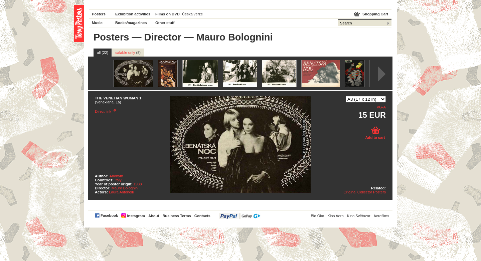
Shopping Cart (375, 14)
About (153, 216)
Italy (118, 180)
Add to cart (375, 138)
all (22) (102, 53)
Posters (99, 14)
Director (162, 37)
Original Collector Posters (364, 192)
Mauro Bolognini (125, 188)
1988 (138, 184)
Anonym (116, 176)
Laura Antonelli (121, 192)
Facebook (109, 215)
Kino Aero (335, 216)
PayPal (240, 216)
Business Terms (176, 216)
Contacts (202, 216)
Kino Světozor (358, 216)
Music (97, 23)
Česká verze (192, 14)
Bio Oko (317, 216)
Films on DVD (167, 14)
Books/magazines (131, 23)
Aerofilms (381, 216)
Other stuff (164, 23)
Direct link (103, 111)
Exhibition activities (132, 14)
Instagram (136, 216)
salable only (128, 53)
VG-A (381, 107)
